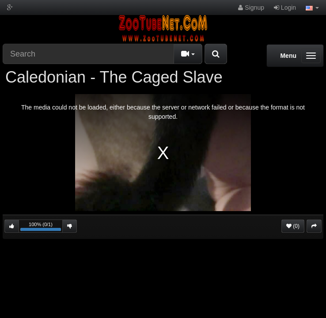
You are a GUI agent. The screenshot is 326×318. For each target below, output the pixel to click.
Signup (251, 7)
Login (285, 7)
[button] (312, 7)
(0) (292, 226)
